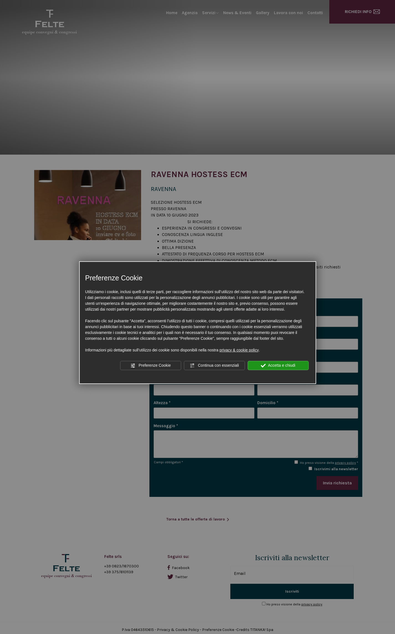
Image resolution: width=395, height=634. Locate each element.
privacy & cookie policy (239, 350)
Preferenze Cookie (150, 365)
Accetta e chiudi (278, 365)
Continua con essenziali (214, 365)
